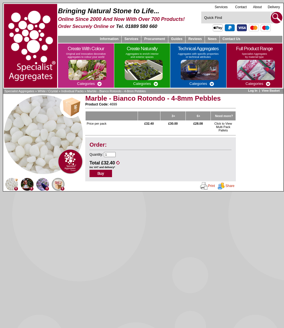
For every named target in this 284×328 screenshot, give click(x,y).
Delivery (274, 7)
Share (229, 186)
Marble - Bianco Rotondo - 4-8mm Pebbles (116, 91)
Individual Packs (72, 91)
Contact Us (231, 39)
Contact (241, 7)
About (257, 7)
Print (211, 186)
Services (221, 7)
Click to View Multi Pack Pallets (223, 127)
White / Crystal (48, 91)
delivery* (109, 167)
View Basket (271, 90)
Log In (252, 90)
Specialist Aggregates (19, 91)
